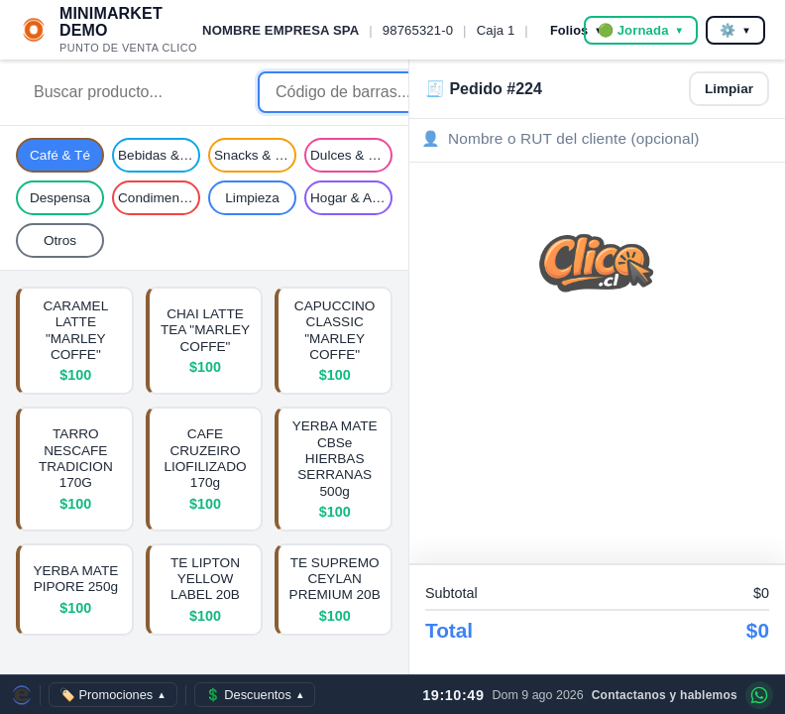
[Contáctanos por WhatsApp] (759, 695)
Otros (60, 240)
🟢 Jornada (641, 30)
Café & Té (60, 155)
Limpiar (729, 88)
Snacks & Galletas (255, 155)
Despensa (60, 197)
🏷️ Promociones (113, 694)
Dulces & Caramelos (351, 155)
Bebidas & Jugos (159, 155)
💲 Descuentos (255, 694)
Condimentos (157, 197)
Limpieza (252, 197)
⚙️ (735, 30)
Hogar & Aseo (351, 197)
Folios (577, 30)
